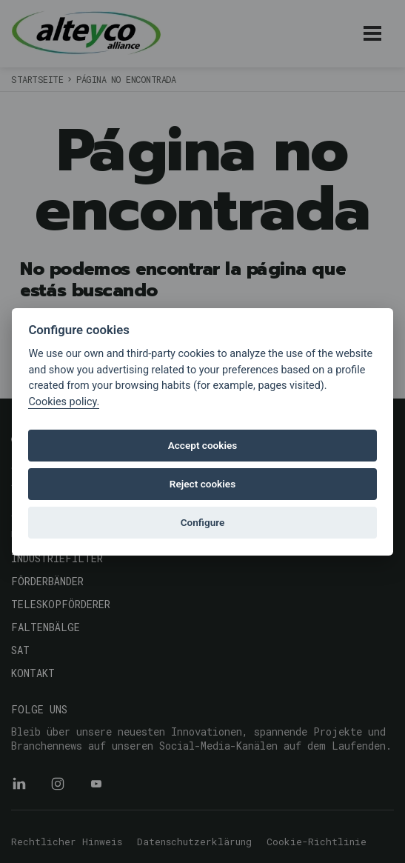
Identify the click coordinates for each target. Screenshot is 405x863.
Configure (203, 522)
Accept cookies (203, 445)
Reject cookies (202, 484)
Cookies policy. (63, 402)
